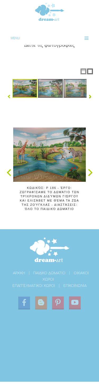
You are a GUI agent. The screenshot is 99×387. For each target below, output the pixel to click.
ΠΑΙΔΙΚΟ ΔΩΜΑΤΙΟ (49, 274)
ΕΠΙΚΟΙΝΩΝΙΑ (75, 286)
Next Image (90, 172)
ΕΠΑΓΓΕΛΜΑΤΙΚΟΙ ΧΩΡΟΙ (33, 286)
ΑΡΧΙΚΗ (19, 274)
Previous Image (9, 172)
